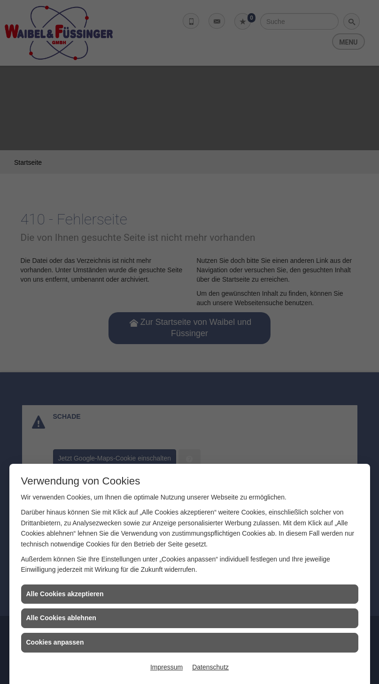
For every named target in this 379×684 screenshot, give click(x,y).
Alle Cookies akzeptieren (65, 594)
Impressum (166, 667)
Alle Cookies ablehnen (61, 618)
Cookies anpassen (55, 642)
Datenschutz (210, 667)
